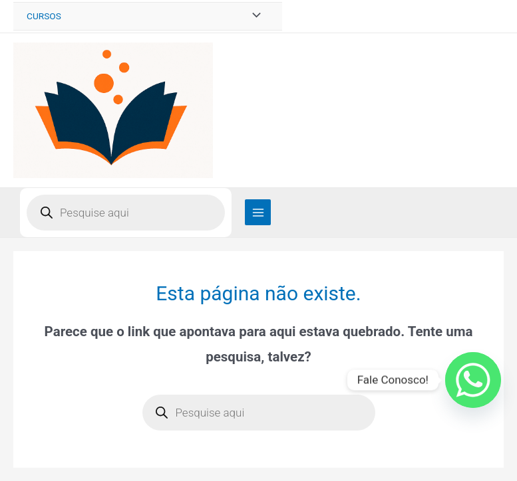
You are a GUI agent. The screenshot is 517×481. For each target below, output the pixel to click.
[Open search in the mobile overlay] (126, 212)
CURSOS (44, 16)
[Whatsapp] (473, 380)
